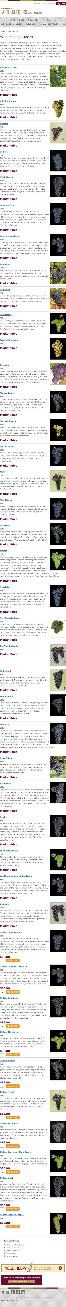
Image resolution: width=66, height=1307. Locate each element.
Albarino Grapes (8, 101)
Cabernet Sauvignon (10, 236)
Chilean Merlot (7, 1092)
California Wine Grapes (16, 1245)
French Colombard (9, 340)
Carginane (5, 264)
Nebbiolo (4, 587)
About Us (37, 3)
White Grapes (12, 1256)
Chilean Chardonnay (9, 1032)
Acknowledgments (9, 1300)
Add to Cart (13, 960)
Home (12, 19)
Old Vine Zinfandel (9, 646)
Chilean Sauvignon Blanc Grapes (16, 1152)
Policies (52, 3)
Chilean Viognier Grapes (12, 1214)
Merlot (3, 472)
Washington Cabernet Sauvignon (16, 876)
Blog (62, 23)
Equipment (29, 23)
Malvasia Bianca (8, 421)
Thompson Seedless (9, 851)
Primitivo (4, 724)
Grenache (4, 365)
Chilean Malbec (7, 1060)
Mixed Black (6, 500)
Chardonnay (6, 314)
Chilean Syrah (6, 1178)
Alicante (4, 123)
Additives (40, 19)
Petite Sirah (5, 671)
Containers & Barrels (11, 23)
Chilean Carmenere (9, 998)
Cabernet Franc (7, 205)
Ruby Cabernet (7, 758)
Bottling (51, 19)
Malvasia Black (7, 446)
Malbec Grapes (7, 393)
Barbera (4, 152)
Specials (42, 23)
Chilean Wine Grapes (15, 1248)
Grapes (20, 19)
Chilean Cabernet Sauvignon (13, 966)
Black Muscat (6, 177)
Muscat (3, 550)
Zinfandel (4, 904)
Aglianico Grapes (8, 67)
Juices (29, 19)
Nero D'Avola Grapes (10, 618)
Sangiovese (5, 783)
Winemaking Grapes (14, 31)
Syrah (2, 817)
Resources (53, 23)
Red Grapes (11, 1254)
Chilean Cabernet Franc (11, 932)
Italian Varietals (13, 1251)
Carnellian (5, 289)
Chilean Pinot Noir (9, 1123)
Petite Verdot (6, 696)
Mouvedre (5, 525)
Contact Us (45, 3)
